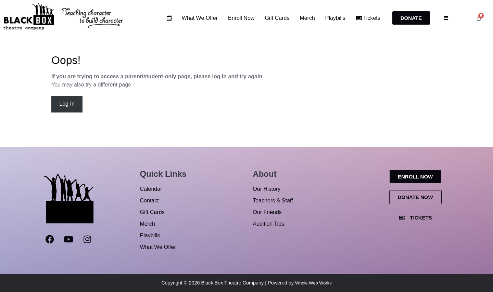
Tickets (368, 18)
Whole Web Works (313, 283)
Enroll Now (241, 18)
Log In (66, 104)
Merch (307, 18)
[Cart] (479, 18)
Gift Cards (277, 18)
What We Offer (200, 18)
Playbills (335, 18)
